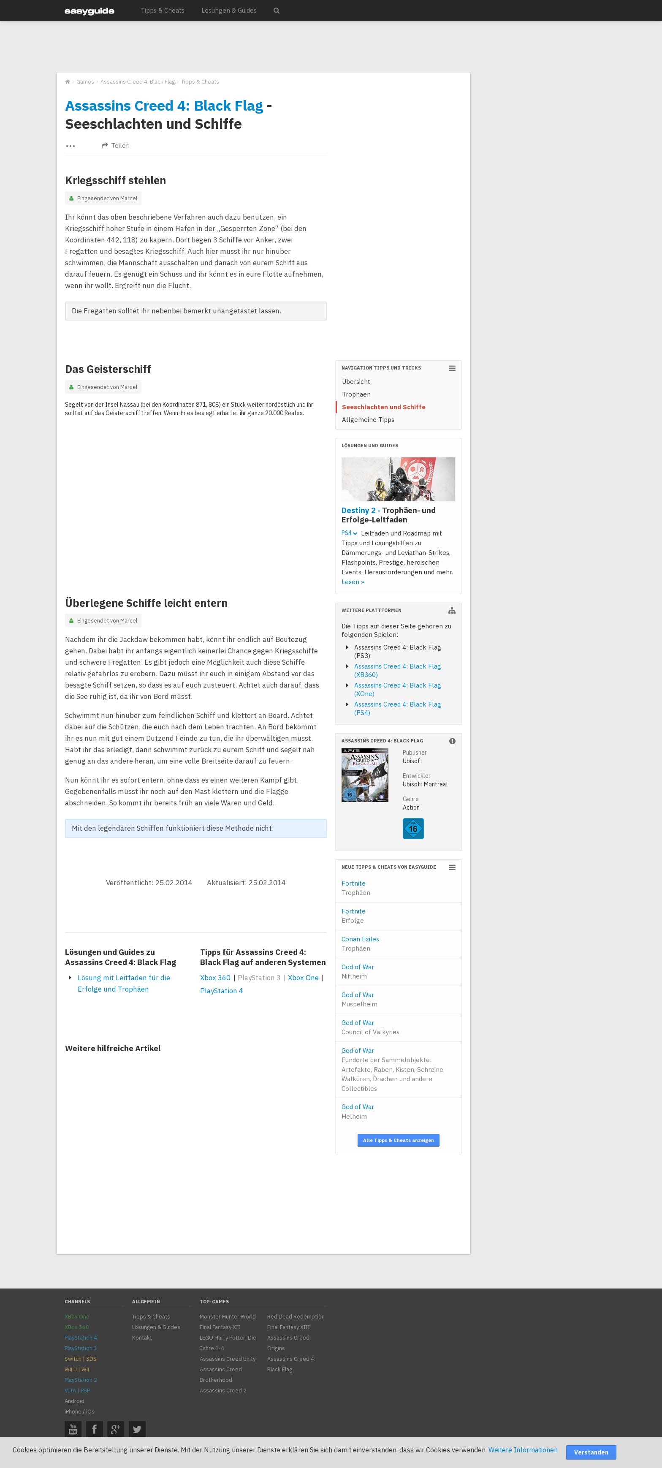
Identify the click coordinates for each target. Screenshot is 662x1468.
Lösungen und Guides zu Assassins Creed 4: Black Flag (120, 957)
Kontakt (142, 1337)
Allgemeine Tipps (368, 420)
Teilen (116, 145)
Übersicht (356, 382)
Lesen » (353, 582)
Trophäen (356, 394)
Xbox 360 (215, 977)
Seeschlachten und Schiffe (384, 407)
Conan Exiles (360, 944)
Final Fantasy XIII (288, 1327)
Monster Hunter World (228, 1316)
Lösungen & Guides (229, 10)
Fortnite (356, 888)
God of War (358, 972)
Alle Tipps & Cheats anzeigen (398, 1140)
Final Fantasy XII (220, 1327)
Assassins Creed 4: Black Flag (164, 105)
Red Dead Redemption (296, 1316)
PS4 (349, 533)
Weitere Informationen (523, 1450)
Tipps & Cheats (162, 10)
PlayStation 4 (221, 990)
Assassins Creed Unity (227, 1358)
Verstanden (591, 1452)
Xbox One (303, 977)
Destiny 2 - (389, 515)
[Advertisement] (263, 47)
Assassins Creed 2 (223, 1390)
